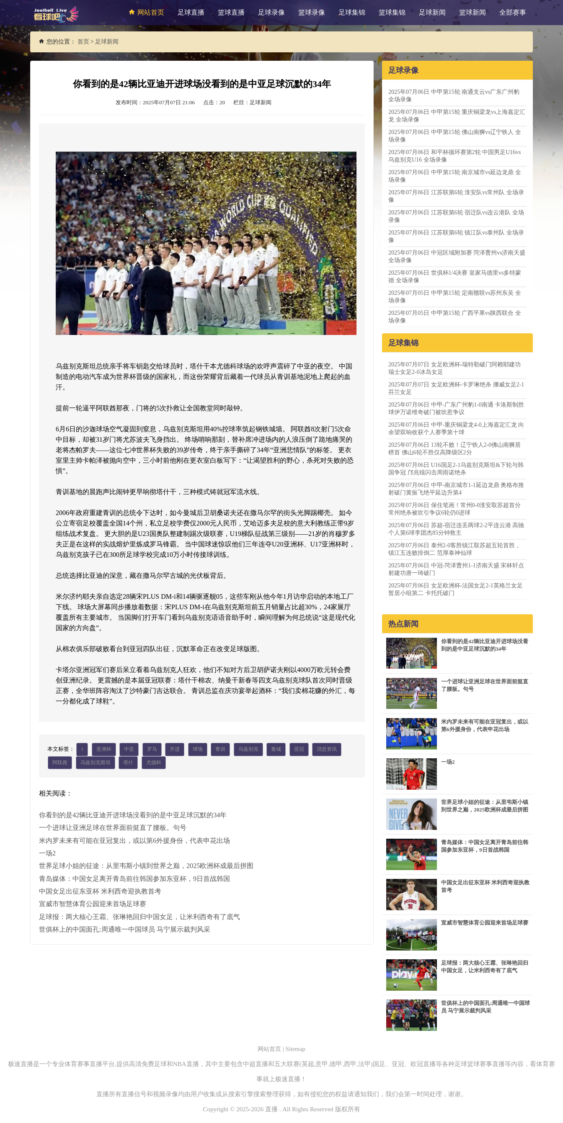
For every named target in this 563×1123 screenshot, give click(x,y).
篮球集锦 (392, 12)
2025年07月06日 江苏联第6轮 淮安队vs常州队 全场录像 (456, 196)
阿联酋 (59, 763)
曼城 (276, 749)
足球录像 (271, 12)
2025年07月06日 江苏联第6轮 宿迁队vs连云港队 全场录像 (456, 216)
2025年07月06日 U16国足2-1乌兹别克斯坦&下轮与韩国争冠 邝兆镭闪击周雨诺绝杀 (456, 469)
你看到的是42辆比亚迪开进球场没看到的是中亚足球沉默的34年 (133, 815)
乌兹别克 (248, 749)
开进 (175, 749)
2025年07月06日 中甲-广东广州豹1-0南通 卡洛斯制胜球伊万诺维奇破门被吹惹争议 (456, 408)
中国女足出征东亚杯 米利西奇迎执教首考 (100, 890)
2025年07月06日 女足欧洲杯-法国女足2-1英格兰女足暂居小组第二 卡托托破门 (455, 589)
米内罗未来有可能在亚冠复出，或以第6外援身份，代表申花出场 (134, 840)
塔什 (128, 763)
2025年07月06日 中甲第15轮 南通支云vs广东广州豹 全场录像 (453, 96)
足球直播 (191, 12)
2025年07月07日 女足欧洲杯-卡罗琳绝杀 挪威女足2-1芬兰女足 (456, 388)
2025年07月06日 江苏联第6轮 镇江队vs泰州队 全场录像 (456, 236)
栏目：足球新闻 (252, 102)
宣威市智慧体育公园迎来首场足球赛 (92, 903)
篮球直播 (231, 12)
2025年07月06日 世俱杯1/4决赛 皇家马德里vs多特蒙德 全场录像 (454, 276)
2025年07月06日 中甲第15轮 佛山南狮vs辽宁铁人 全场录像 (454, 136)
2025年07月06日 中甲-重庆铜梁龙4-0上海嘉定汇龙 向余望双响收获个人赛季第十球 (456, 428)
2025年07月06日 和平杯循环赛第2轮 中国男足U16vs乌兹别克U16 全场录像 (454, 156)
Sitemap (296, 1049)
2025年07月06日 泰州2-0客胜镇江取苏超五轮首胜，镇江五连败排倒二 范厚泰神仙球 (454, 549)
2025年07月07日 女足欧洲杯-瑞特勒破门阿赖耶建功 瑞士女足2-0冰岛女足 (454, 368)
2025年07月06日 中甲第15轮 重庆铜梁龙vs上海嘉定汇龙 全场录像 (456, 116)
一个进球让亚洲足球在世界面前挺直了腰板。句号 (112, 828)
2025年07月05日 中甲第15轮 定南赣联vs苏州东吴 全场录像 (454, 297)
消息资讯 (327, 749)
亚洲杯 (103, 749)
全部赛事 (512, 12)
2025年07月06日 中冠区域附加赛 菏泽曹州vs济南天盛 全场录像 (456, 256)
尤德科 (153, 763)
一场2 (47, 853)
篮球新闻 (472, 12)
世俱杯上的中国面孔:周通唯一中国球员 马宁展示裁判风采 (124, 928)
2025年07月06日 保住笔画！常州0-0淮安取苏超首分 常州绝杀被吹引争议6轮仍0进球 (454, 509)
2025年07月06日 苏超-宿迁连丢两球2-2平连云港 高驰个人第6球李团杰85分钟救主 (456, 529)
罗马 (152, 749)
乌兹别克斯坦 (95, 763)
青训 (220, 749)
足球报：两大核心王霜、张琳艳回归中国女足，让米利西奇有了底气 (139, 916)
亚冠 (299, 749)
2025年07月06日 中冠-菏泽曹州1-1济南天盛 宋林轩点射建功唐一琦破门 (456, 569)
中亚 (129, 749)
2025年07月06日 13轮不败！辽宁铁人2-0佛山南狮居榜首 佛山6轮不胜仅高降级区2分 (454, 449)
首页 (83, 42)
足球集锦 (351, 12)
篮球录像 (311, 12)
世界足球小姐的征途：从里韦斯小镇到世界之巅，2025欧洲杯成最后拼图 (146, 865)
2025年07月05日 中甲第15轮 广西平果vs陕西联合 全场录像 (454, 317)
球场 (198, 749)
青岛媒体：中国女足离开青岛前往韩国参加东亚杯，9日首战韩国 (134, 878)
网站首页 (145, 12)
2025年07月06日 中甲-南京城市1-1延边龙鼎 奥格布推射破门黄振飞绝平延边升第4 (456, 489)
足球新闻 (432, 12)
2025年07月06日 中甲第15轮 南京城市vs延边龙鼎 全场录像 (454, 176)
